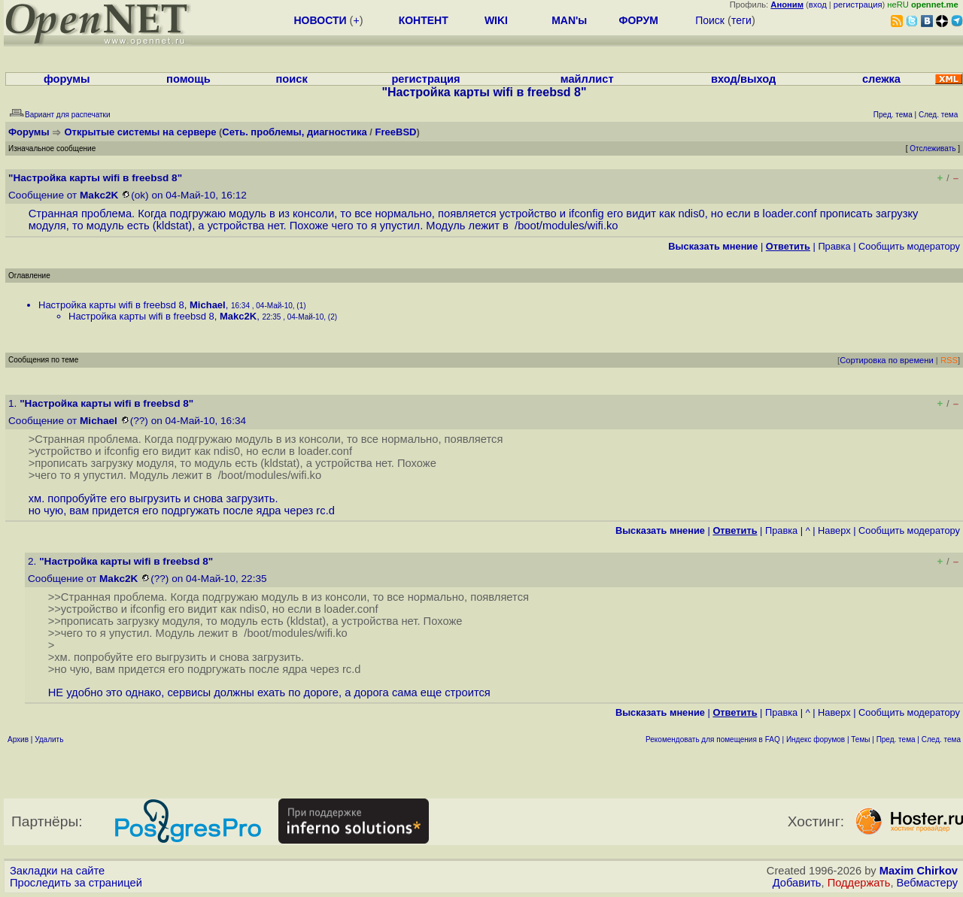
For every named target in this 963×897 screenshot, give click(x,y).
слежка (881, 79)
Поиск (710, 20)
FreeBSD (396, 132)
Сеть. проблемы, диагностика (294, 132)
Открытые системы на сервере (141, 132)
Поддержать (859, 883)
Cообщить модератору (909, 246)
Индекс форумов (815, 739)
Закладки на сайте (57, 871)
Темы (860, 739)
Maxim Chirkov (918, 871)
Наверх (834, 530)
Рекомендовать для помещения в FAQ (713, 739)
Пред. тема (896, 739)
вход (818, 4)
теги (741, 20)
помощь (188, 79)
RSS (949, 360)
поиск (291, 79)
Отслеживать (932, 148)
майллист (587, 79)
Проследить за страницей (76, 883)
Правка (834, 246)
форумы (67, 79)
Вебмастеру (927, 883)
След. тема (941, 739)
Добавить (797, 883)
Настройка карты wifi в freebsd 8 (111, 305)
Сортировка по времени (887, 360)
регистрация (858, 4)
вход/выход (743, 79)
